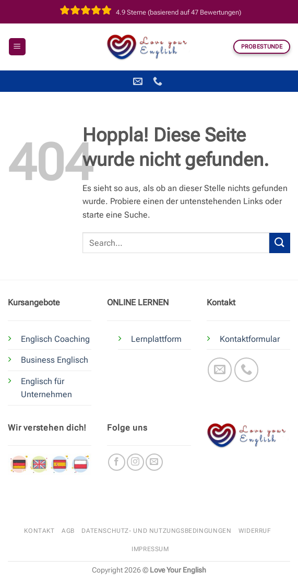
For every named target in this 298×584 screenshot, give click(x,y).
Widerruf (255, 530)
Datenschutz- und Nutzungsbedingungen (156, 530)
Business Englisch (54, 360)
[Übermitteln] (279, 243)
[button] (17, 46)
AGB (68, 530)
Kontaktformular (250, 339)
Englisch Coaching (55, 339)
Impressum (150, 549)
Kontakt (39, 530)
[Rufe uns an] (246, 369)
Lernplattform (156, 339)
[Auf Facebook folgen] (116, 462)
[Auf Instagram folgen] (135, 462)
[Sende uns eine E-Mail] (220, 369)
